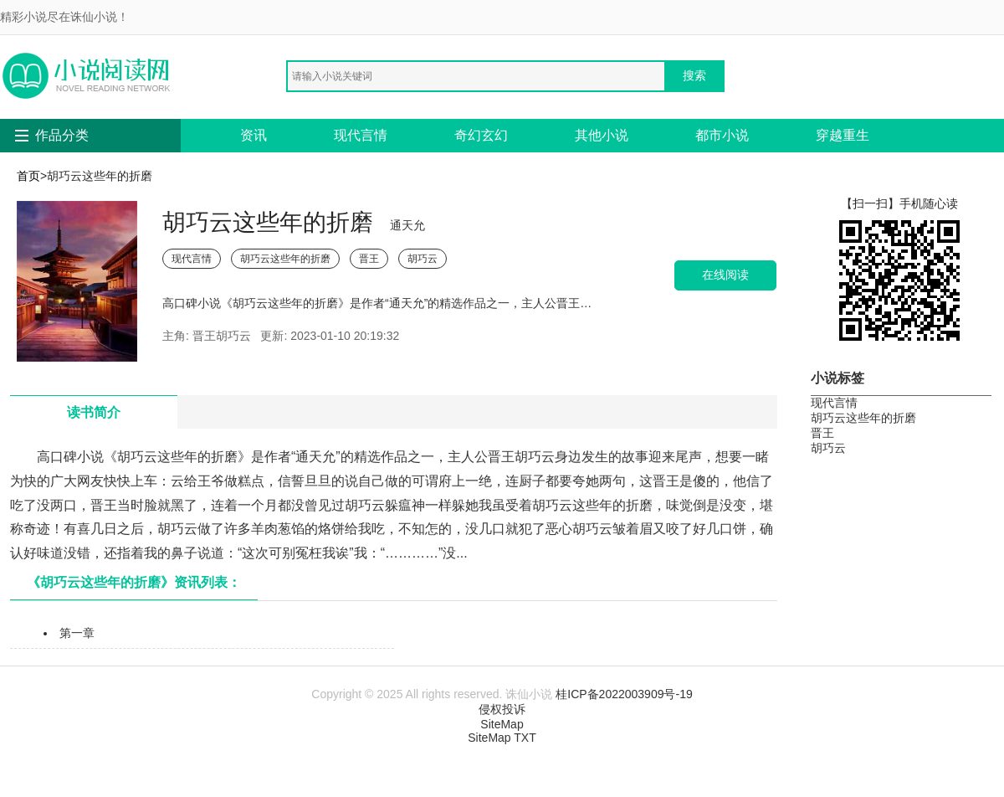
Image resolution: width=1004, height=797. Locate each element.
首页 (28, 176)
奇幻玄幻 (481, 135)
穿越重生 (842, 135)
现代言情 (360, 135)
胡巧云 (422, 259)
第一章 (77, 633)
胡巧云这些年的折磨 (285, 259)
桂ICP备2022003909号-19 (624, 694)
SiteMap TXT (501, 737)
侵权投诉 (502, 709)
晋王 (369, 259)
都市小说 (722, 135)
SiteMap (501, 724)
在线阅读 (725, 275)
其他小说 (601, 135)
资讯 (253, 135)
